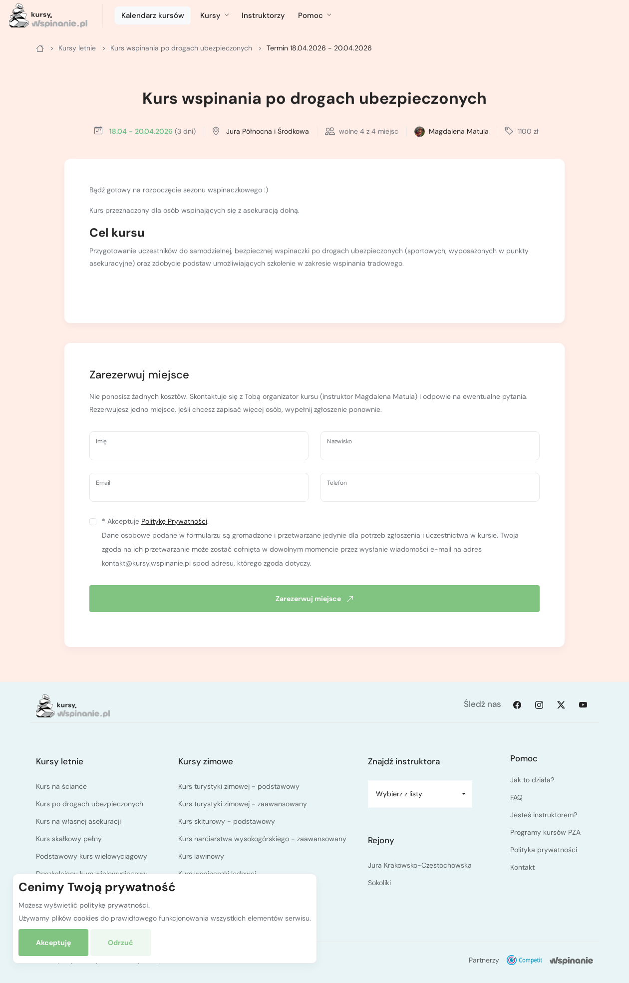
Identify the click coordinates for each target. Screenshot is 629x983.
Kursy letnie (59, 761)
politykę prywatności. (114, 905)
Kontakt (522, 867)
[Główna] (40, 47)
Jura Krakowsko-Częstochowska (420, 865)
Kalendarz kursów (152, 15)
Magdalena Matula (459, 132)
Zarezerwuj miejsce (315, 598)
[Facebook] (517, 704)
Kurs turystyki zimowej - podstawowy (239, 786)
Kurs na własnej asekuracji (78, 821)
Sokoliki (379, 882)
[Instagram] (539, 704)
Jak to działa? (532, 779)
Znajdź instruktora (404, 761)
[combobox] (420, 794)
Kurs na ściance (61, 786)
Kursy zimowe (205, 761)
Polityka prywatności (543, 849)
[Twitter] (561, 704)
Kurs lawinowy (201, 856)
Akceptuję (53, 942)
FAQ (516, 797)
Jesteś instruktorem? (543, 814)
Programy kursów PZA (545, 832)
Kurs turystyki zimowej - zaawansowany (242, 803)
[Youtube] (583, 704)
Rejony (381, 840)
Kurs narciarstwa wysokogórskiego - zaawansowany (262, 838)
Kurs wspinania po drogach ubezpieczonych (314, 99)
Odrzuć (120, 942)
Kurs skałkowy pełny (69, 838)
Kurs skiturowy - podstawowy (226, 821)
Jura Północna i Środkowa (267, 132)
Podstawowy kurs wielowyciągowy (91, 856)
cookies (85, 918)
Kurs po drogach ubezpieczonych (89, 803)
